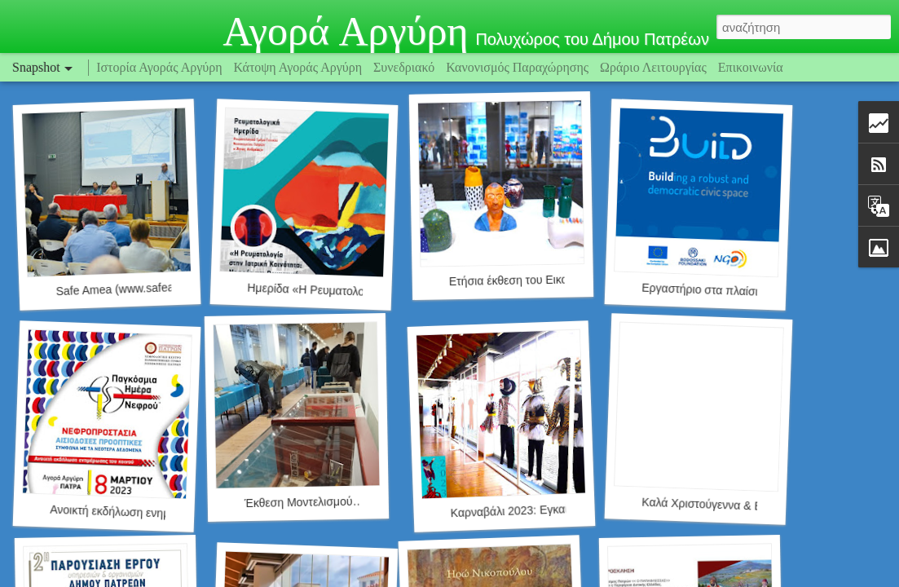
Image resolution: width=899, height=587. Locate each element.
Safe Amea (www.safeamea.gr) (134, 289)
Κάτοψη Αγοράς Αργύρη (298, 67)
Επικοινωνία (750, 67)
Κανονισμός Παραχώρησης (519, 67)
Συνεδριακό (403, 67)
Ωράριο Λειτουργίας (655, 67)
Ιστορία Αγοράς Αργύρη (159, 67)
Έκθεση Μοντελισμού (299, 502)
